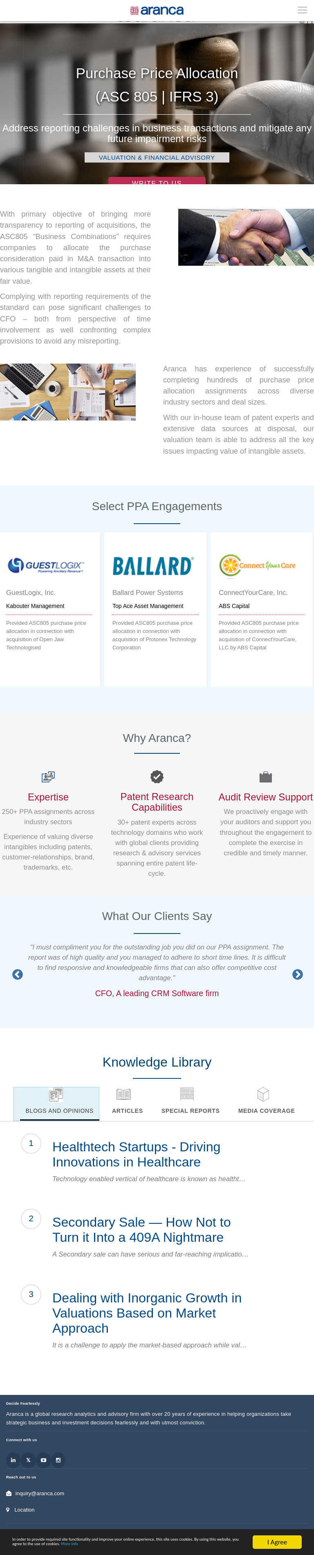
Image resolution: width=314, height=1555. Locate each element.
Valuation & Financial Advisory (157, 157)
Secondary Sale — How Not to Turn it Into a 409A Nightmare (141, 1230)
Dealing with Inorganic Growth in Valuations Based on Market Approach (147, 1313)
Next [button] (296, 973)
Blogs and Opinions (60, 1110)
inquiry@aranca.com (40, 1493)
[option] (155, 609)
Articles (127, 1110)
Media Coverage (266, 1110)
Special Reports (190, 1110)
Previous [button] (15, 973)
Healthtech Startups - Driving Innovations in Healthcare (136, 1154)
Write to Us (157, 183)
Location (24, 1510)
